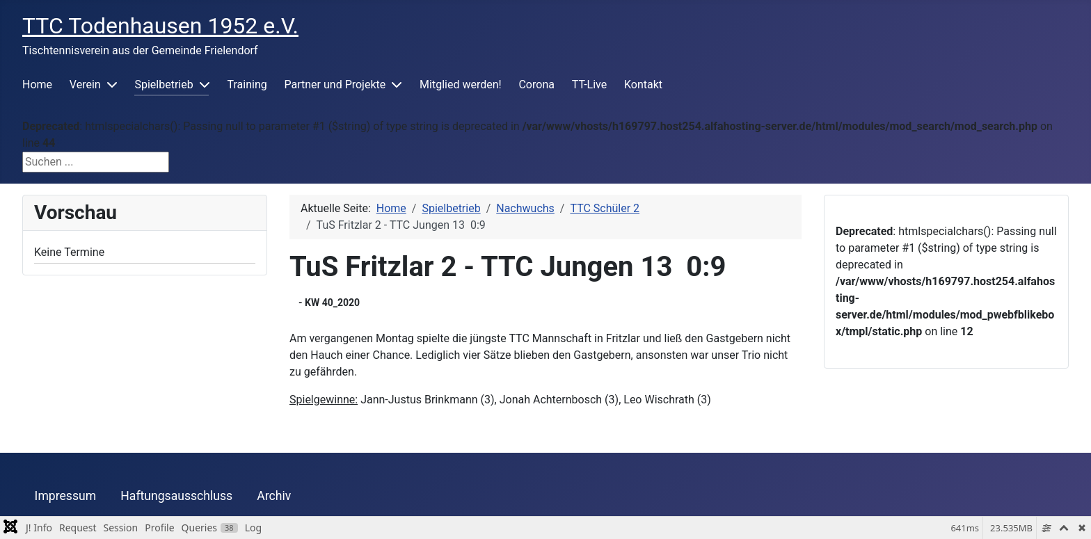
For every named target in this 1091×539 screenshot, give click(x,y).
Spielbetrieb (163, 84)
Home (37, 84)
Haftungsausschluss (176, 496)
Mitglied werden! (461, 84)
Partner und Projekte (335, 84)
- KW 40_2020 (329, 302)
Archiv (274, 496)
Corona (536, 84)
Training (247, 84)
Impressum (66, 496)
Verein (85, 84)
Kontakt (643, 84)
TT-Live (589, 84)
